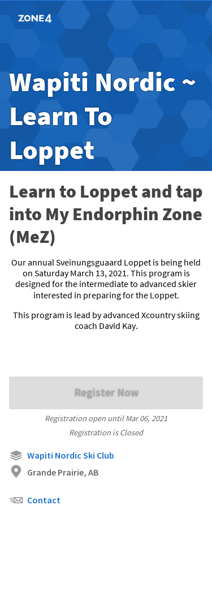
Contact (34, 500)
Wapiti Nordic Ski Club (61, 455)
